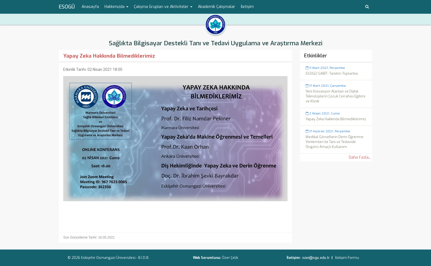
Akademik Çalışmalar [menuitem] (216, 6)
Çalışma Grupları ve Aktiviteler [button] (163, 6)
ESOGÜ (67, 7)
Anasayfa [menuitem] (90, 6)
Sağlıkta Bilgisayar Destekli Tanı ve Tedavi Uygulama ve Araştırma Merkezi (215, 43)
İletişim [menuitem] (247, 6)
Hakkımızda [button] (116, 6)
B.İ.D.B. (143, 257)
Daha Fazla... (360, 157)
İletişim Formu (347, 257)
